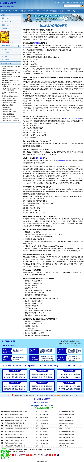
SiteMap (51, 395)
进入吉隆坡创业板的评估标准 (10, 96)
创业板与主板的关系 (7, 105)
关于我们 (8, 11)
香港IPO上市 (5, 18)
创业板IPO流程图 (6, 107)
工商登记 (77, 118)
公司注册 (41, 158)
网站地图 (75, 2)
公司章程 (25, 47)
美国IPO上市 (5, 25)
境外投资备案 (6, 59)
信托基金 (16, 395)
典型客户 (63, 2)
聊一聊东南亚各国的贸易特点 (10, 70)
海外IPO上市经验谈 (7, 42)
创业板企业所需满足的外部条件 (10, 118)
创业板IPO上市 (6, 46)
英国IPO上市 (5, 28)
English (57, 2)
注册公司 (23, 11)
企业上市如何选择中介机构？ (10, 100)
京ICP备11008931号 (42, 461)
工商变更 (37, 43)
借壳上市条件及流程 (7, 53)
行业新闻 (67, 11)
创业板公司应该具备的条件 (9, 112)
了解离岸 (60, 11)
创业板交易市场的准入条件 (9, 116)
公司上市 (38, 22)
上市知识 (38, 11)
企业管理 (39, 395)
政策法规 (28, 395)
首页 (2, 11)
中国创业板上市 (47, 22)
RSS (53, 2)
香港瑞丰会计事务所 (28, 22)
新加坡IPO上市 (6, 32)
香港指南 (63, 395)
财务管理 (22, 395)
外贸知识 (45, 395)
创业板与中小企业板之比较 (9, 103)
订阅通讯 (81, 2)
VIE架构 (4, 56)
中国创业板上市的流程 (8, 114)
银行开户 (45, 11)
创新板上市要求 (6, 49)
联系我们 (69, 2)
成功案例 (53, 11)
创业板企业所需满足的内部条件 (10, 120)
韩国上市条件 (6, 35)
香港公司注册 (62, 160)
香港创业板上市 (6, 21)
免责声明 (74, 395)
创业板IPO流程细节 (7, 109)
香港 (35, 158)
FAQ (73, 11)
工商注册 (33, 395)
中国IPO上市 (5, 39)
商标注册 (31, 11)
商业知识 (16, 11)
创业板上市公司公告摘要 (8, 98)
